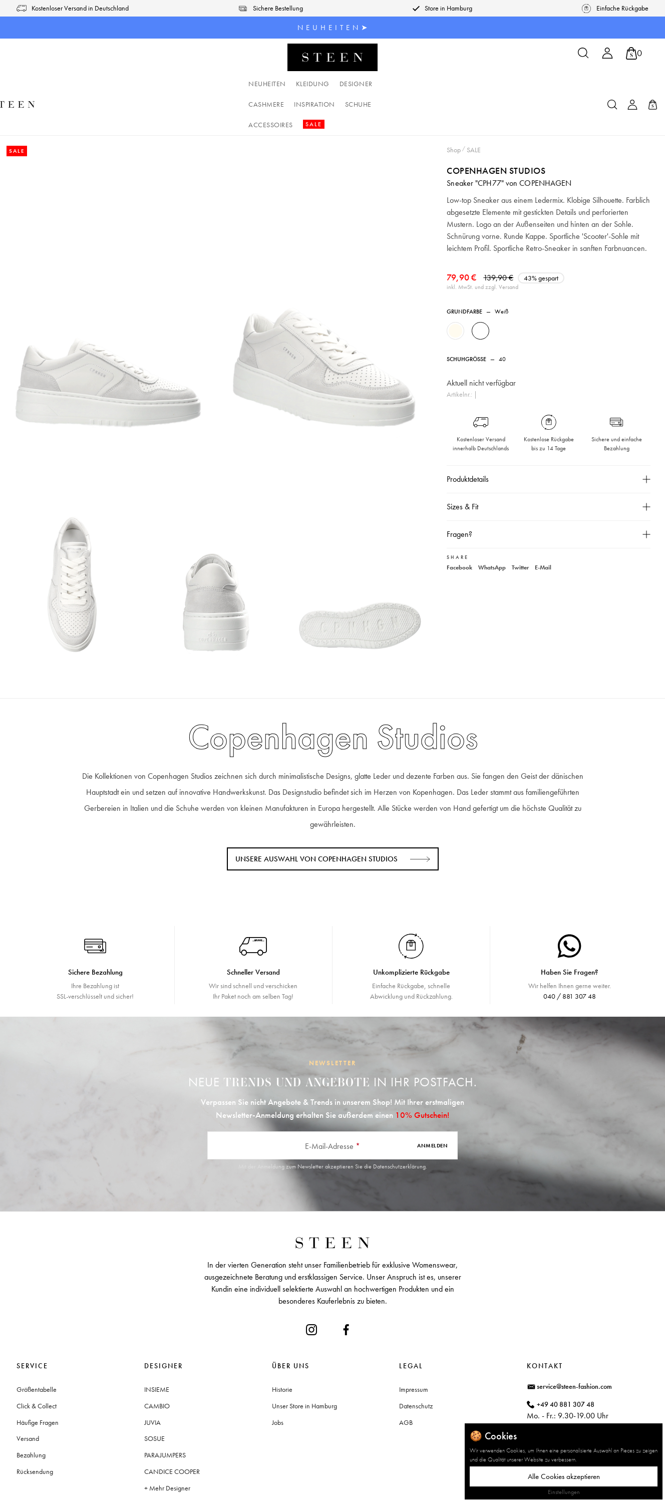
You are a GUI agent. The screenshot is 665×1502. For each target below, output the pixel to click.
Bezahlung (31, 1413)
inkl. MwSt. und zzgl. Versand (483, 257)
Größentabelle (37, 1348)
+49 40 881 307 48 (565, 1363)
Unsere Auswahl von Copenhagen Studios (316, 818)
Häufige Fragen (38, 1381)
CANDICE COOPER (172, 1430)
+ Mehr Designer (167, 1446)
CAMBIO (157, 1364)
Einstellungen (564, 1492)
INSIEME (156, 1348)
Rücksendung (35, 1430)
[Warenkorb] (633, 53)
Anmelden (432, 1104)
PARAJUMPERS (165, 1413)
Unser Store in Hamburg (304, 1364)
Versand (28, 1397)
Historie (282, 1348)
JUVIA (152, 1381)
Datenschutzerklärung (399, 1125)
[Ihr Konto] (607, 56)
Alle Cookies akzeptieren (564, 1476)
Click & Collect (37, 1364)
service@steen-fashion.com (574, 1345)
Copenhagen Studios (496, 129)
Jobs (277, 1381)
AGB (406, 1381)
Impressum (413, 1348)
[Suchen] (583, 56)
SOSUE (154, 1397)
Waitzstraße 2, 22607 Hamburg (582, 1405)
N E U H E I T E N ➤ (332, 28)
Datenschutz (416, 1364)
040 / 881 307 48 (569, 955)
